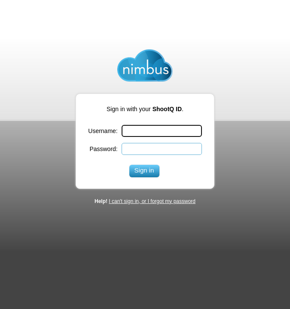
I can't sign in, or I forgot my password (152, 201)
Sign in (144, 170)
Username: (102, 130)
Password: (103, 148)
